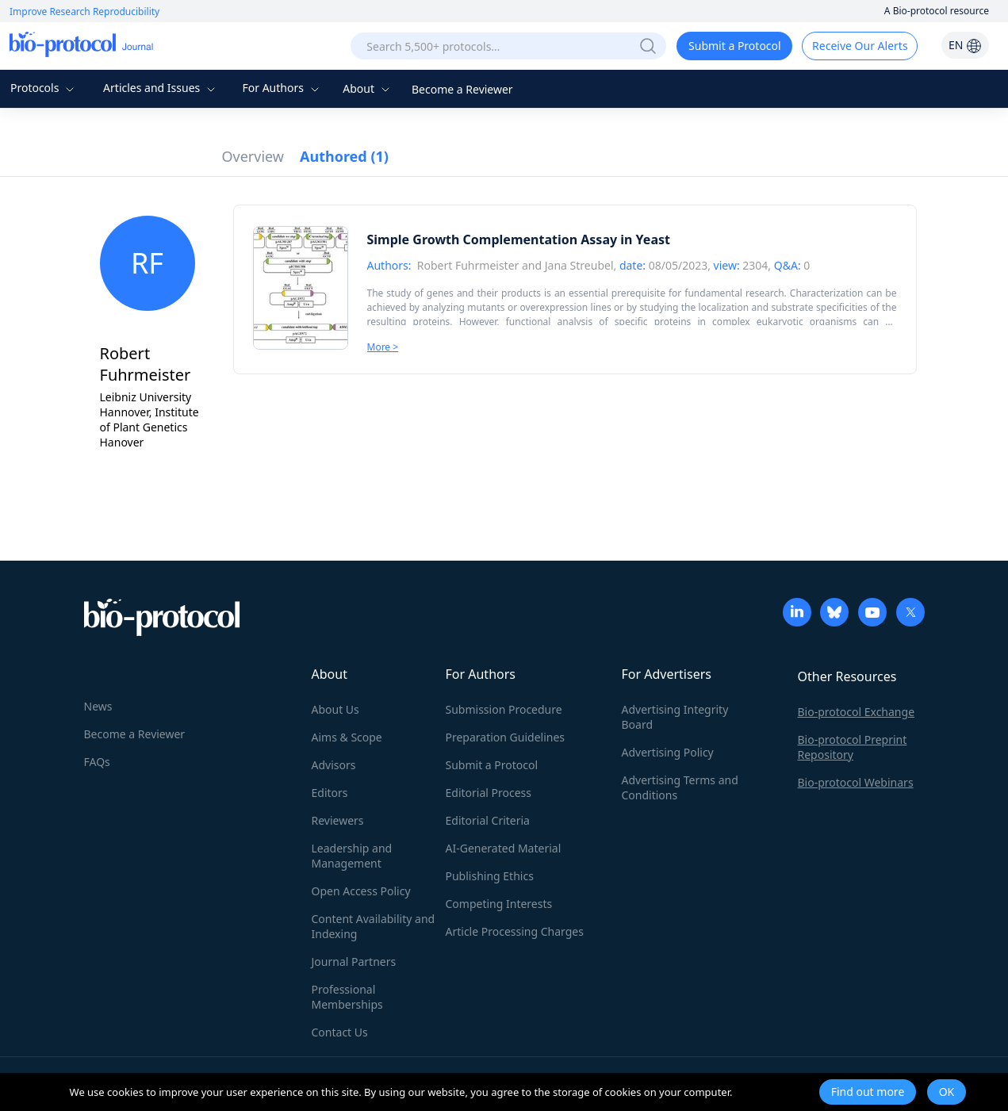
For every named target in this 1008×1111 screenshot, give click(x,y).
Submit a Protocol (734, 45)
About (368, 88)
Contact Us (340, 1032)
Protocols (44, 87)
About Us (335, 709)
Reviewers (338, 820)
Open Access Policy (361, 890)
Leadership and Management (352, 856)
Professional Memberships (347, 997)
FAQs (97, 761)
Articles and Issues (161, 87)
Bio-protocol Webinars (856, 782)
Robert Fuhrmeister (468, 265)
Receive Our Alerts (859, 45)
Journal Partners (354, 961)
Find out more (868, 1091)
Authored (344, 156)
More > (383, 347)
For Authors (282, 87)
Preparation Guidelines (505, 737)
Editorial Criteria (488, 820)
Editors (330, 792)
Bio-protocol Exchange (856, 711)
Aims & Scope (347, 737)
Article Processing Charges (515, 931)
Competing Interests (499, 903)
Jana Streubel (579, 265)
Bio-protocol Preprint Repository (852, 747)
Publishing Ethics (490, 875)
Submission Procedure (504, 709)
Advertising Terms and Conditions (680, 787)
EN (965, 44)
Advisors (334, 764)
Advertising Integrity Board (675, 717)
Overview (253, 156)
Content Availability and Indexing (373, 926)
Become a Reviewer (462, 89)
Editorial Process (489, 792)
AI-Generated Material (503, 848)
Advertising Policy (668, 752)
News (98, 706)
